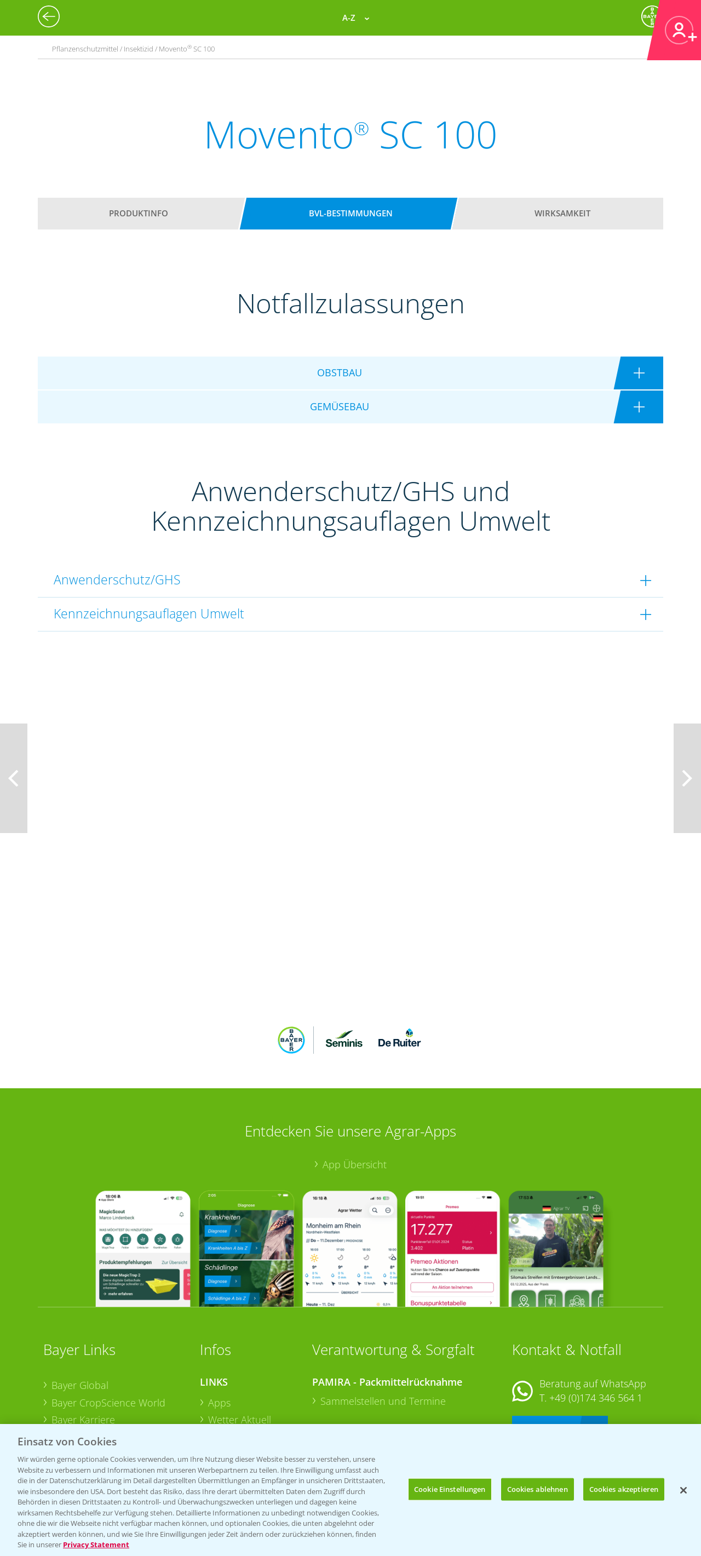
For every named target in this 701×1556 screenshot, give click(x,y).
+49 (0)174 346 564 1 (595, 1325)
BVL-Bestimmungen (351, 213)
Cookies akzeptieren (623, 1489)
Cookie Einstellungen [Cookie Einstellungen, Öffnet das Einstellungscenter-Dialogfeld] (450, 1489)
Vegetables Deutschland (105, 1417)
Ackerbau (229, 1399)
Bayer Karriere (83, 1347)
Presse (66, 1399)
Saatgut (225, 1416)
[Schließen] (683, 1490)
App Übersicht (355, 1092)
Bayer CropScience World (108, 1330)
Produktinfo (138, 213)
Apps (219, 1330)
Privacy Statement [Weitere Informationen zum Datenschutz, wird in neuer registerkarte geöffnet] (96, 1544)
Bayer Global (79, 1313)
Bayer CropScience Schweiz (112, 1382)
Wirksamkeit (562, 213)
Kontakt (544, 1355)
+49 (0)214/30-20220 (595, 1403)
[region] (350, 1490)
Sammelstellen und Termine (383, 1328)
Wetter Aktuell (239, 1347)
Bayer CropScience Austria (110, 1365)
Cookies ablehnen (537, 1489)
